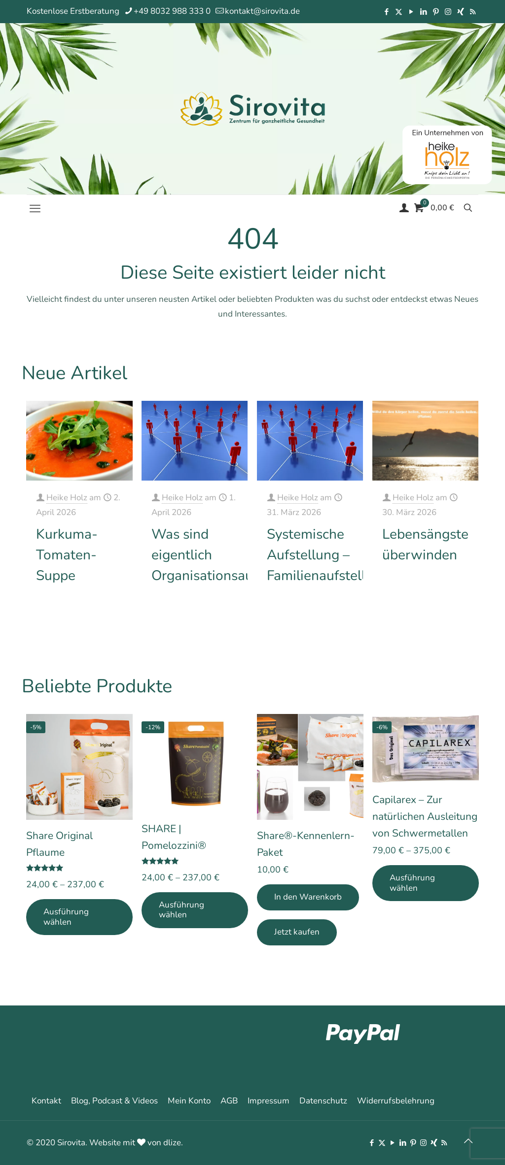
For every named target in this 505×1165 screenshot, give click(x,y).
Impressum (268, 1100)
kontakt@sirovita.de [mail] (262, 11)
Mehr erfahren (98, 621)
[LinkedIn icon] (423, 12)
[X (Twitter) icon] (398, 12)
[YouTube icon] (411, 12)
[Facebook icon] (386, 12)
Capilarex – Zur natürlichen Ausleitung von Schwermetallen (424, 816)
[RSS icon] (472, 12)
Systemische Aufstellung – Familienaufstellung (328, 555)
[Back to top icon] (468, 1141)
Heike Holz (66, 497)
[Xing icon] (460, 12)
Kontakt (46, 1100)
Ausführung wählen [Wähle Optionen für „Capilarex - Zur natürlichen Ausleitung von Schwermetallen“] (412, 882)
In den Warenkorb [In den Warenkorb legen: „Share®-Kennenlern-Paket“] (308, 897)
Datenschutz (323, 1100)
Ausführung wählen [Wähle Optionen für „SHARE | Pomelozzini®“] (181, 909)
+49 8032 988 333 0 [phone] (172, 11)
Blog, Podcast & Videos (114, 1100)
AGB (229, 1100)
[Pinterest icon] (435, 12)
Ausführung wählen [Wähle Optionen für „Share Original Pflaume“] (66, 916)
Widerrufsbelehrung (395, 1100)
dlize (172, 1142)
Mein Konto (189, 1100)
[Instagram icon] (448, 12)
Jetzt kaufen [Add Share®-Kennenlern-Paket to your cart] (297, 932)
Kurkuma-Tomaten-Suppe (67, 555)
